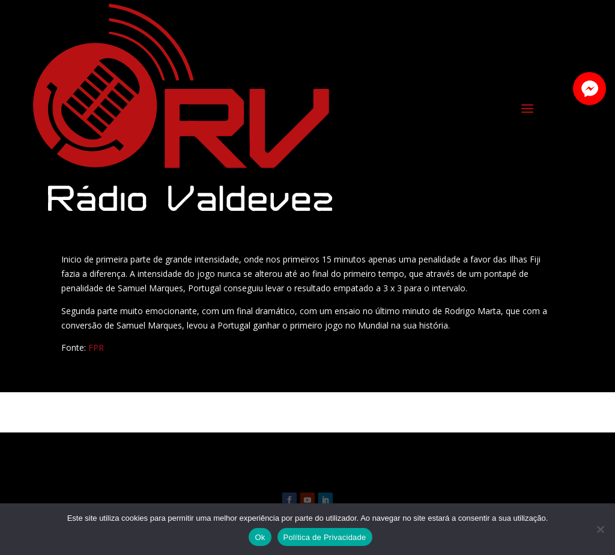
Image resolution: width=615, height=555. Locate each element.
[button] (589, 88)
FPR (96, 347)
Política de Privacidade (324, 537)
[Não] (600, 529)
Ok (260, 537)
